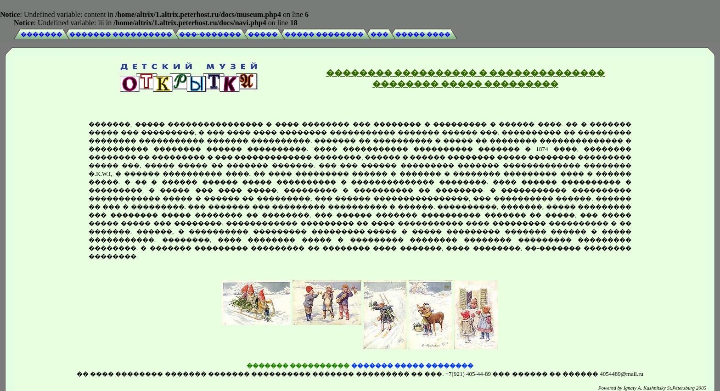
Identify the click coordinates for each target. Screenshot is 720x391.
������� (41, 34)
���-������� (210, 34)
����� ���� (422, 34)
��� (379, 34)
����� (263, 34)
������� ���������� (120, 34)
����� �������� (324, 34)
